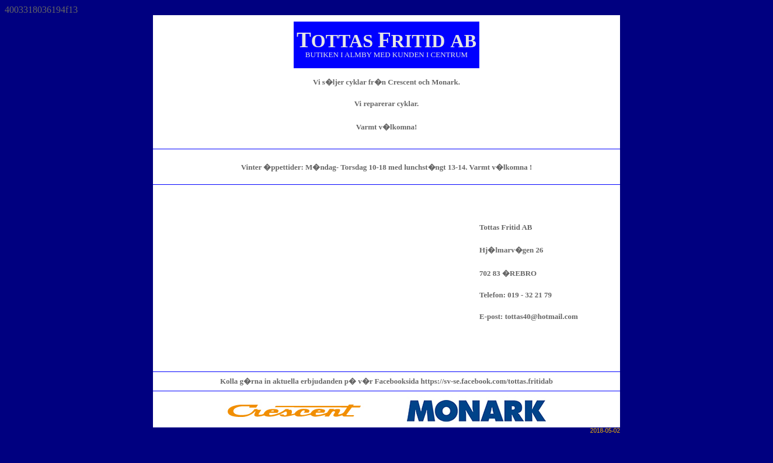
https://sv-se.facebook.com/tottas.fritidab (487, 381)
